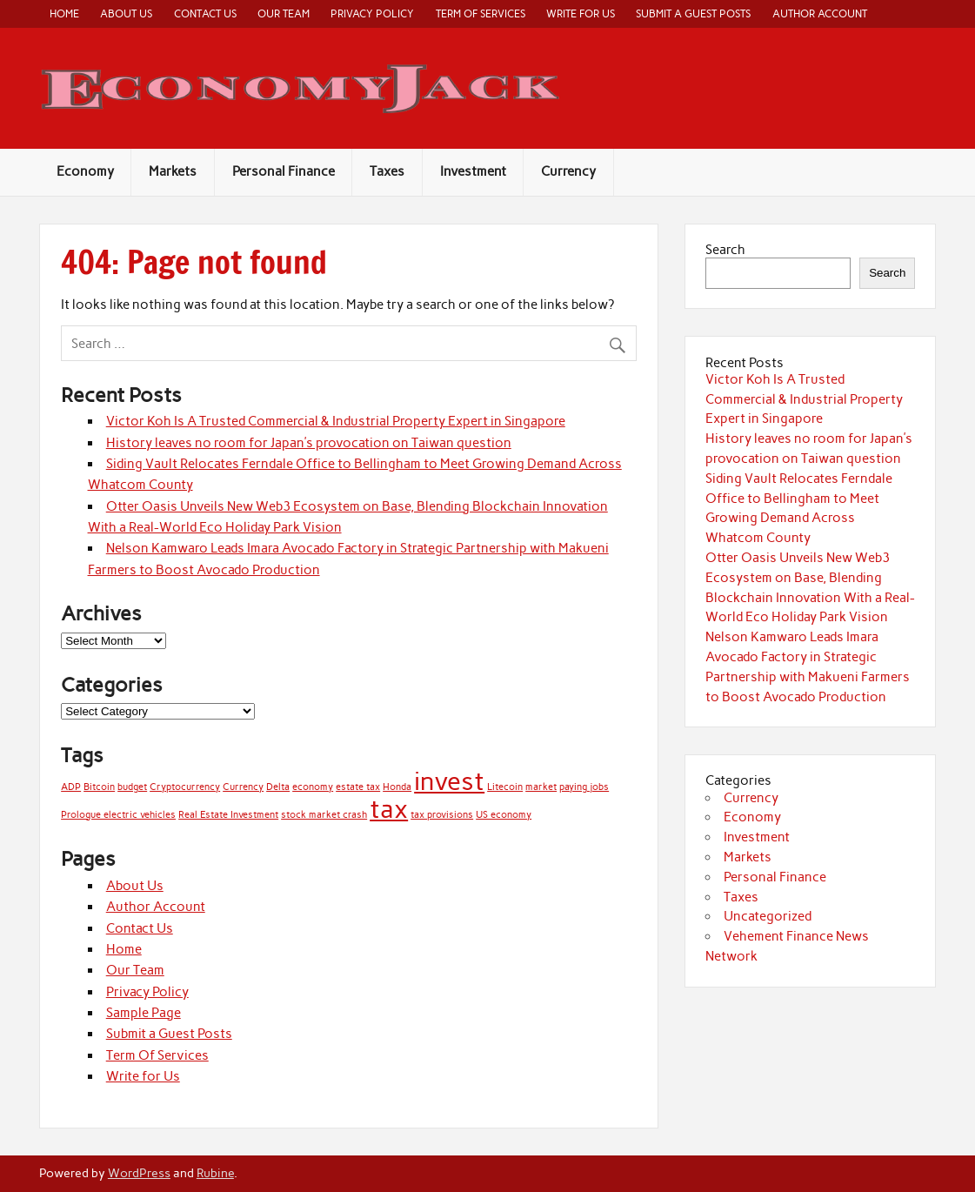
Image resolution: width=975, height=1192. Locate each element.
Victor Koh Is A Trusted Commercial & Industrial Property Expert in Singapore (335, 421)
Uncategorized (767, 916)
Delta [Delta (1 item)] (278, 787)
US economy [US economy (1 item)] (503, 814)
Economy (85, 171)
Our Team (283, 13)
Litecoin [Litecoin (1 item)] (505, 787)
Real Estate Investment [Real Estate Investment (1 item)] (228, 814)
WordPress (139, 1173)
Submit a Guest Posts (693, 13)
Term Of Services (480, 13)
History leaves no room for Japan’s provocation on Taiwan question (308, 443)
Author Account (819, 13)
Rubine (215, 1173)
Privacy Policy (372, 13)
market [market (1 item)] (541, 787)
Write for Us (580, 13)
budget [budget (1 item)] (132, 787)
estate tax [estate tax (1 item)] (358, 787)
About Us (126, 13)
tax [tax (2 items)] (389, 809)
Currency (568, 171)
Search (725, 250)
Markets (173, 171)
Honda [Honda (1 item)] (397, 787)
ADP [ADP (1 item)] (71, 787)
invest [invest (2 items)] (449, 781)
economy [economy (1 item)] (312, 787)
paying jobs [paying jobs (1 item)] (584, 787)
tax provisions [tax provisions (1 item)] (442, 814)
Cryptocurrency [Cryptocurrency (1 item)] (185, 787)
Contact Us (205, 13)
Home (64, 13)
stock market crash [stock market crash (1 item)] (324, 814)
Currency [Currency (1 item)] (243, 787)
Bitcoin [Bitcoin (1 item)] (99, 787)
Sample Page (143, 1013)
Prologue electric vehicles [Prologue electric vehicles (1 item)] (118, 814)
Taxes (387, 171)
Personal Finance (283, 171)
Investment (473, 171)
